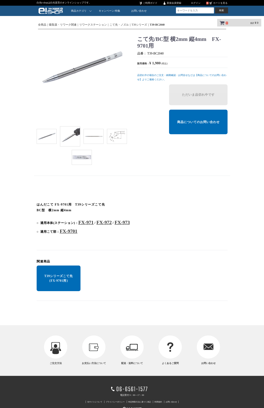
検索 (221, 10)
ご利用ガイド (150, 3)
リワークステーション (93, 24)
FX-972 (104, 222)
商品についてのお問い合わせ (198, 122)
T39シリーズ (139, 24)
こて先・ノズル (119, 24)
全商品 (42, 24)
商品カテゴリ (81, 10)
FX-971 (86, 222)
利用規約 (158, 402)
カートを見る (220, 3)
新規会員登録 (174, 3)
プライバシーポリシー (115, 402)
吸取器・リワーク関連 (63, 24)
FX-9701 (68, 231)
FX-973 (122, 222)
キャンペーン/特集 (109, 10)
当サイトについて (94, 402)
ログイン (196, 3)
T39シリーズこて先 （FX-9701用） (58, 278)
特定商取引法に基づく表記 (139, 402)
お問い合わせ (139, 10)
